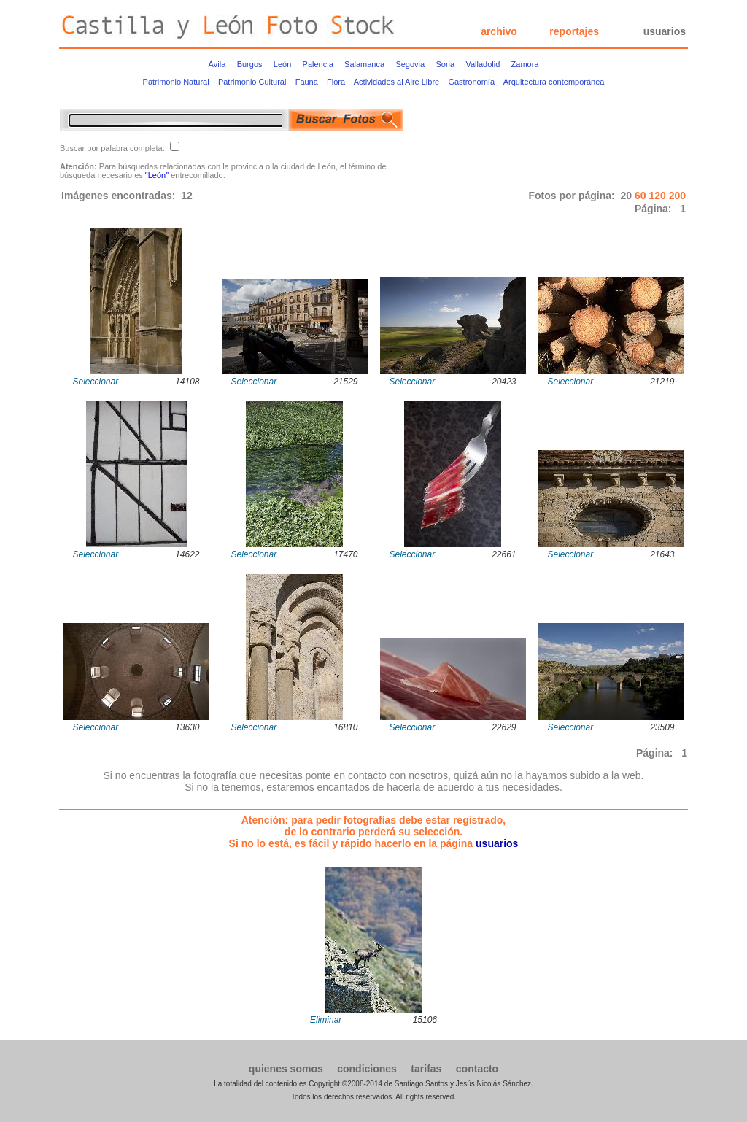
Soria (445, 64)
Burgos (250, 64)
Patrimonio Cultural (252, 81)
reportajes (574, 31)
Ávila (217, 64)
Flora (336, 81)
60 (642, 195)
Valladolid (482, 64)
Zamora (525, 64)
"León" (157, 175)
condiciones (367, 1069)
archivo (499, 31)
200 (677, 195)
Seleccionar (96, 381)
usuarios (664, 31)
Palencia (318, 64)
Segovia (410, 64)
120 (658, 195)
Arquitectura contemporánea (554, 81)
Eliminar (325, 1020)
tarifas (426, 1069)
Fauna (306, 81)
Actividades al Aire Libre (396, 81)
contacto (477, 1069)
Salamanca (364, 64)
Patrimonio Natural (176, 81)
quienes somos (286, 1069)
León (282, 64)
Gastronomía (471, 81)
